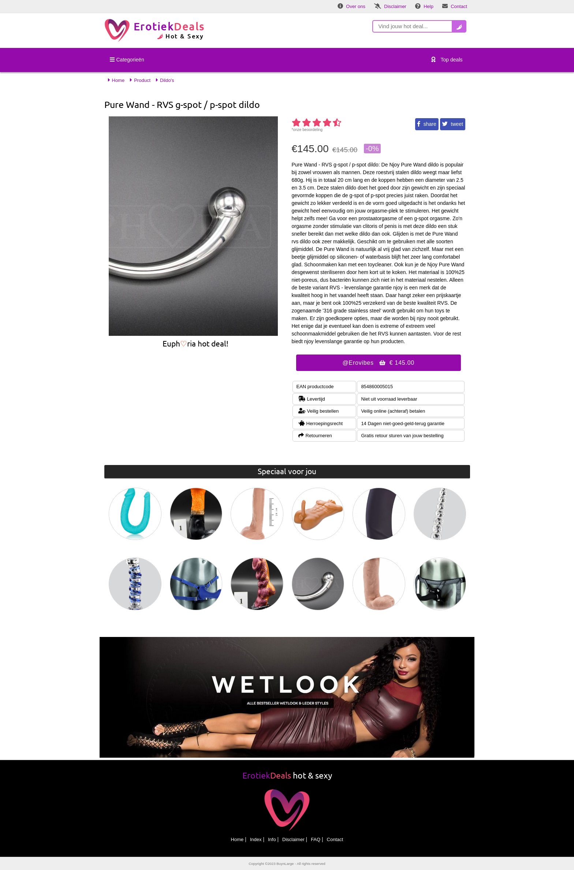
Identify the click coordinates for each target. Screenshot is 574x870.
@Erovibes (378, 363)
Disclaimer (293, 839)
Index (256, 839)
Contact (335, 839)
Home (237, 839)
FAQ (315, 839)
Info (272, 839)
